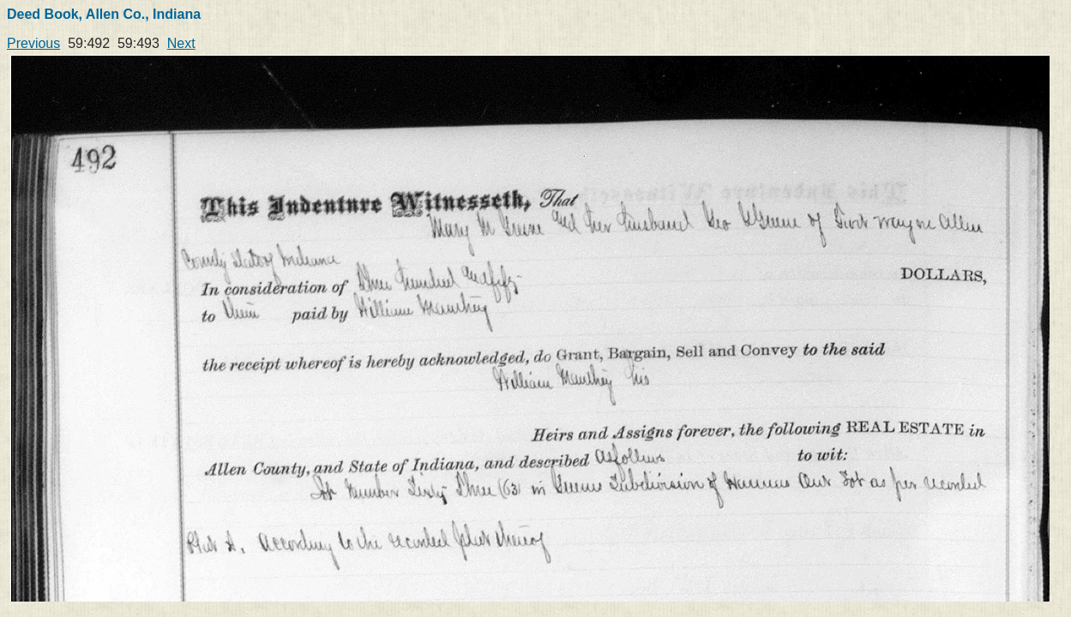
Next (181, 43)
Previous (33, 43)
